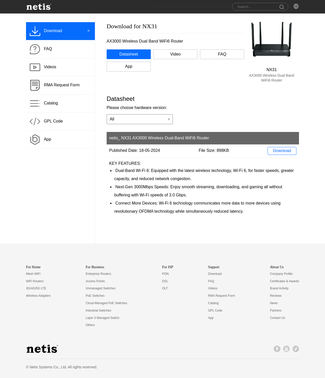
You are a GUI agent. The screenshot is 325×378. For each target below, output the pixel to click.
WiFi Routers (35, 281)
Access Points (95, 281)
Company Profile (281, 274)
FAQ (211, 281)
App (211, 318)
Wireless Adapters (38, 296)
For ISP (184, 7)
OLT (165, 288)
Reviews (275, 296)
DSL (165, 281)
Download (282, 150)
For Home (138, 7)
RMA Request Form (221, 296)
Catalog (213, 303)
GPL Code (215, 310)
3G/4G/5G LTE (36, 288)
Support (201, 7)
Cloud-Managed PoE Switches (106, 303)
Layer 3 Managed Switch (102, 318)
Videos (212, 288)
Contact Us (277, 318)
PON (165, 274)
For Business (162, 7)
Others (90, 325)
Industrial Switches (98, 310)
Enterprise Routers (98, 274)
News (274, 303)
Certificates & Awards (284, 281)
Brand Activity (279, 288)
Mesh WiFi (33, 274)
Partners (275, 310)
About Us (219, 7)
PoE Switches (95, 296)
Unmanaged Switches (101, 288)
